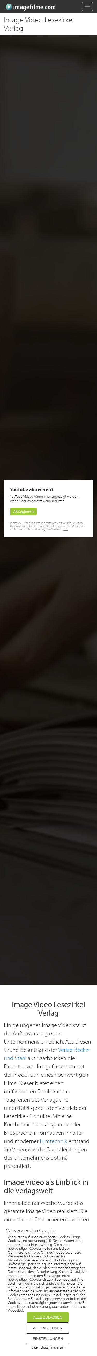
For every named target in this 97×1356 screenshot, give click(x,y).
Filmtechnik (53, 1141)
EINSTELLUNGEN (48, 1339)
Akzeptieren (23, 511)
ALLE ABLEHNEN (47, 1328)
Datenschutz (39, 1347)
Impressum (58, 1347)
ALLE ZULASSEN (47, 1317)
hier (65, 529)
